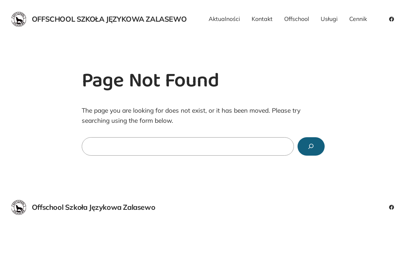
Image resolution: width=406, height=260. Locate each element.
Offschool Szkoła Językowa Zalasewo (109, 18)
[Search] (311, 146)
